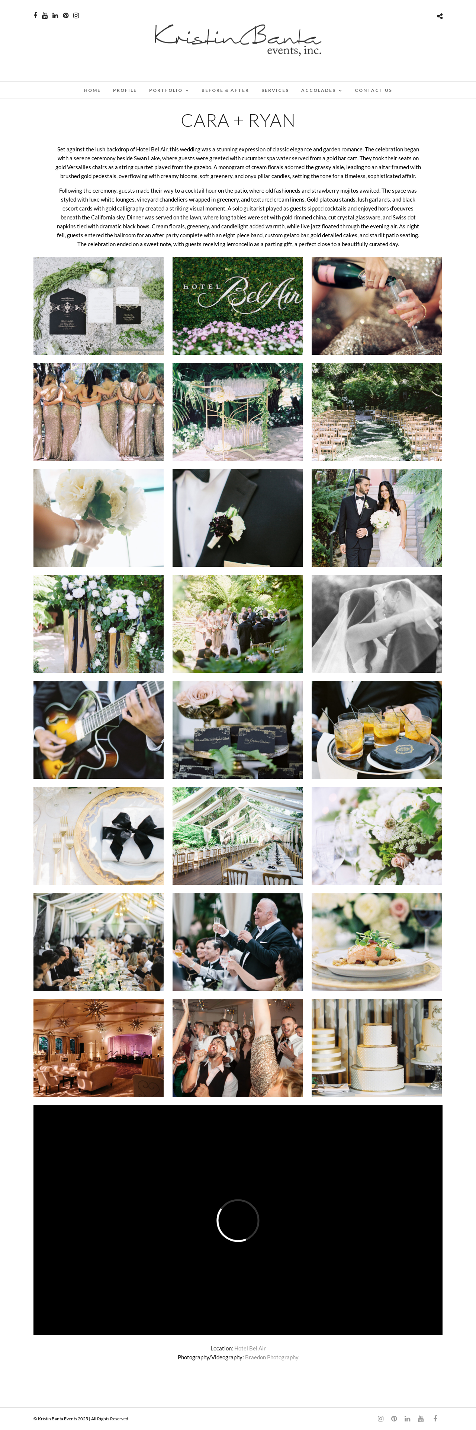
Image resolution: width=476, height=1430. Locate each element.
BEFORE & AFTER (225, 90)
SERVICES (275, 90)
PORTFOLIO (166, 90)
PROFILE (125, 90)
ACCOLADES (318, 90)
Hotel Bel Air (250, 1348)
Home (92, 90)
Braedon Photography (272, 1357)
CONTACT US (373, 90)
